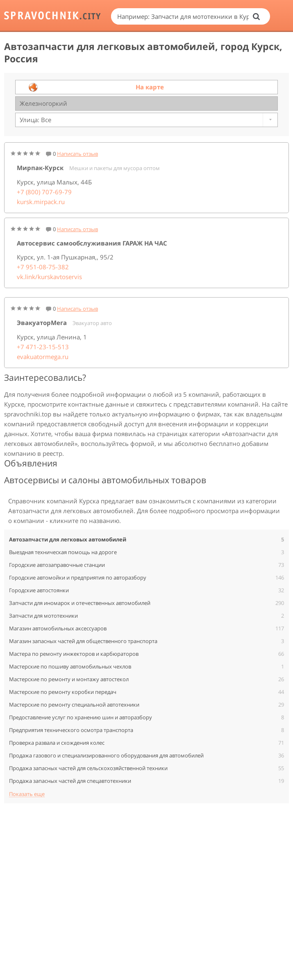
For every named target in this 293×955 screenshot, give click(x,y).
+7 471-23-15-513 (43, 347)
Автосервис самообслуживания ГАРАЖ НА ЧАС (92, 243)
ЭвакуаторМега (42, 322)
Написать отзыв (77, 153)
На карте (150, 87)
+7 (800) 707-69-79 (44, 192)
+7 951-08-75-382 (43, 267)
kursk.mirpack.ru (41, 202)
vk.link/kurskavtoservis (49, 277)
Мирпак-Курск (40, 168)
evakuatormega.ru (42, 356)
